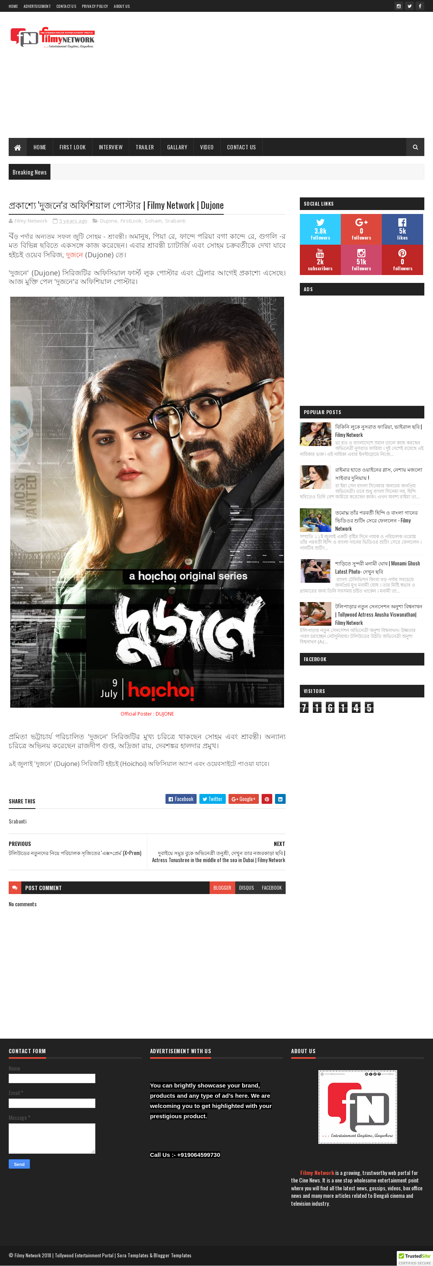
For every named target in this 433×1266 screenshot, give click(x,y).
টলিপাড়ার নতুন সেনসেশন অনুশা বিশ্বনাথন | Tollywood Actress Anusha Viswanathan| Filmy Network (378, 614)
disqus (246, 887)
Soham (153, 220)
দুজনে (74, 254)
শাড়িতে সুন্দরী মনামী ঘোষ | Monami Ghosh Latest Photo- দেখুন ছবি (377, 567)
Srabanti (175, 220)
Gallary (177, 147)
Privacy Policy (95, 6)
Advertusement (37, 6)
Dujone (108, 220)
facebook (272, 887)
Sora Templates (133, 1255)
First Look (72, 147)
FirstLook (131, 220)
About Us (122, 6)
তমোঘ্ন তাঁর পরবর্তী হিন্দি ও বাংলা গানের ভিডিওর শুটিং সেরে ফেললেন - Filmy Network (376, 520)
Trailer (145, 147)
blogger (222, 887)
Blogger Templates (172, 1255)
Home (13, 6)
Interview (111, 147)
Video (207, 147)
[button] (415, 1258)
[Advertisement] (281, 75)
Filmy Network (317, 1172)
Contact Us (66, 6)
